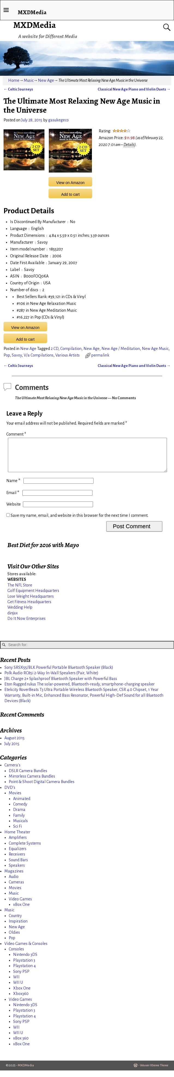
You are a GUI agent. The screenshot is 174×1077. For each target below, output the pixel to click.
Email (13, 499)
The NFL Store (19, 591)
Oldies (14, 939)
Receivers (17, 861)
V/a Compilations (38, 355)
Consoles (16, 955)
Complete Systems (25, 850)
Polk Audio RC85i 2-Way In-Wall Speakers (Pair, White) (51, 679)
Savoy (17, 355)
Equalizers (17, 855)
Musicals (20, 827)
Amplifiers (18, 844)
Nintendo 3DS (25, 961)
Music (29, 80)
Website (13, 511)
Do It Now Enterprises (26, 625)
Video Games (20, 905)
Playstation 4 (24, 972)
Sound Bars (18, 866)
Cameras (16, 888)
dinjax (12, 619)
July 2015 (11, 750)
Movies (15, 799)
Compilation (71, 348)
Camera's (12, 771)
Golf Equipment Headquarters (33, 597)
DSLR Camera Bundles (28, 777)
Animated (21, 805)
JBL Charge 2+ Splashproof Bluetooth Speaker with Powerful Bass (60, 685)
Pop (7, 355)
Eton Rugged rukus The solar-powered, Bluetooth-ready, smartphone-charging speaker (79, 690)
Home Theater (17, 838)
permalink (100, 355)
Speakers (17, 872)
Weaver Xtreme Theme (154, 1072)
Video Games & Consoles (25, 950)
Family (19, 822)
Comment (16, 434)
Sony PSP (21, 978)
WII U (18, 989)
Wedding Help (19, 614)
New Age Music (155, 348)
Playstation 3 (24, 967)
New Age (46, 80)
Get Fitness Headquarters (29, 608)
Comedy (20, 811)
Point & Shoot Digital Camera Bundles (41, 788)
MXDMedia (34, 25)
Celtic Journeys (18, 89)
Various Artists (67, 355)
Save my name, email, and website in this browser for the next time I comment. (79, 522)
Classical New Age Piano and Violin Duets (134, 89)
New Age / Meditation (120, 348)
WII (16, 983)
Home (13, 80)
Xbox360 (21, 1000)
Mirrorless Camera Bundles (32, 783)
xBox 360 (21, 1045)
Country (15, 922)
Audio (14, 883)
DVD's (9, 794)
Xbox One (22, 995)
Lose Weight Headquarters (30, 603)
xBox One (21, 911)
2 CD (54, 348)
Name (13, 487)
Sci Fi (17, 833)
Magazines (13, 877)
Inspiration (18, 928)
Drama (19, 816)
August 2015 (14, 744)
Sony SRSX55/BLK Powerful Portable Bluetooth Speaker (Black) (58, 674)
